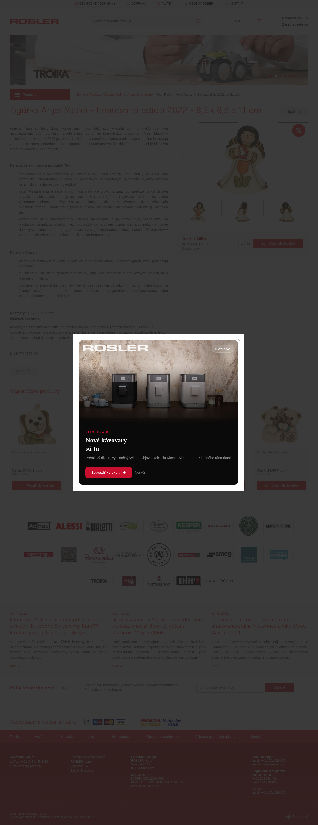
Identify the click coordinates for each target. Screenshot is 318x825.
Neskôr (140, 472)
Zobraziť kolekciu (108, 472)
